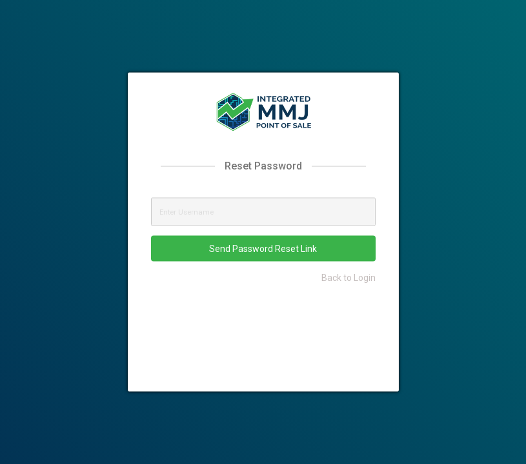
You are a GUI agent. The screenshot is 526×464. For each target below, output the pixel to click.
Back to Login (348, 277)
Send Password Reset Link (263, 248)
